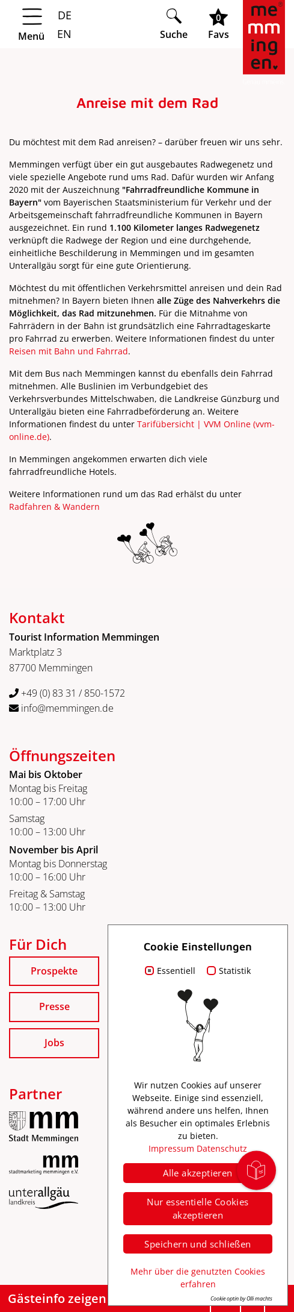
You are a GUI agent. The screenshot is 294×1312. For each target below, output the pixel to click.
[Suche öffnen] (177, 24)
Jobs (54, 1042)
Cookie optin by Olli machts (241, 1298)
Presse (54, 1006)
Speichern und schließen (197, 1244)
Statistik (235, 970)
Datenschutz (222, 1148)
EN (63, 33)
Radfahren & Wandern (54, 506)
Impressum (171, 1148)
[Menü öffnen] (81, 24)
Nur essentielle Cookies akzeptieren (197, 1209)
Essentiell (176, 970)
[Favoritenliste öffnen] (222, 24)
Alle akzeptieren (197, 1173)
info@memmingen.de (61, 708)
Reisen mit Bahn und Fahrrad (68, 351)
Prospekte (54, 971)
